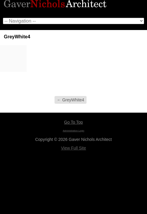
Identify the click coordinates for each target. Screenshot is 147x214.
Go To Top (73, 122)
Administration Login (73, 130)
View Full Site (73, 148)
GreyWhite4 (70, 99)
